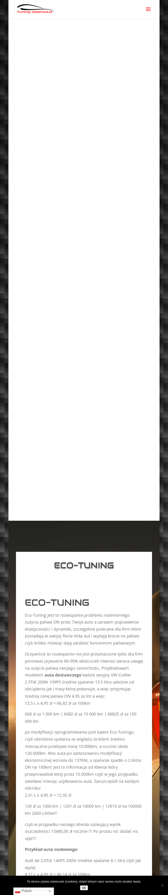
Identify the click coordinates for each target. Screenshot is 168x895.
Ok (84, 888)
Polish (23, 891)
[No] (162, 885)
